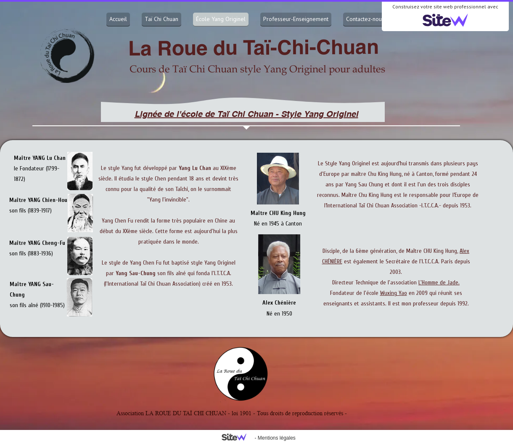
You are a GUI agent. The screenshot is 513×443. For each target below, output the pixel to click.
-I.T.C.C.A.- (430, 205)
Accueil (118, 19)
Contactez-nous (365, 19)
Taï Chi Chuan (161, 19)
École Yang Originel (221, 19)
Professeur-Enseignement (295, 19)
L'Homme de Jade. (439, 282)
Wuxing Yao (393, 293)
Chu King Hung (385, 174)
